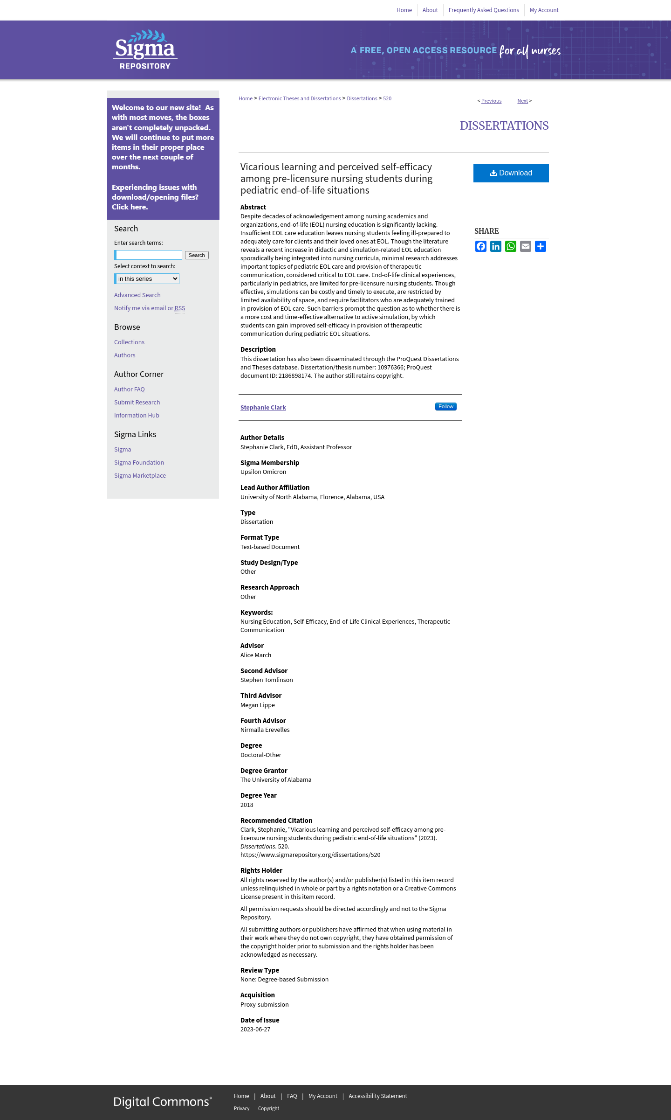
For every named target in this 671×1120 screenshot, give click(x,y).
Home (246, 99)
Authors (125, 355)
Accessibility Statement (378, 1096)
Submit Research (137, 402)
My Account (322, 1096)
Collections (129, 342)
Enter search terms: (138, 243)
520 (387, 99)
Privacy (241, 1108)
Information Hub (136, 415)
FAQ (292, 1096)
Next (522, 101)
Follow (445, 406)
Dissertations (362, 99)
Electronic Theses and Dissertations (300, 99)
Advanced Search (137, 295)
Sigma (122, 449)
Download (511, 173)
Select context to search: (145, 266)
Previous (491, 101)
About (268, 1096)
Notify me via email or (149, 308)
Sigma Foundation (139, 462)
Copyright (268, 1108)
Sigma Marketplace (140, 475)
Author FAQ (129, 389)
